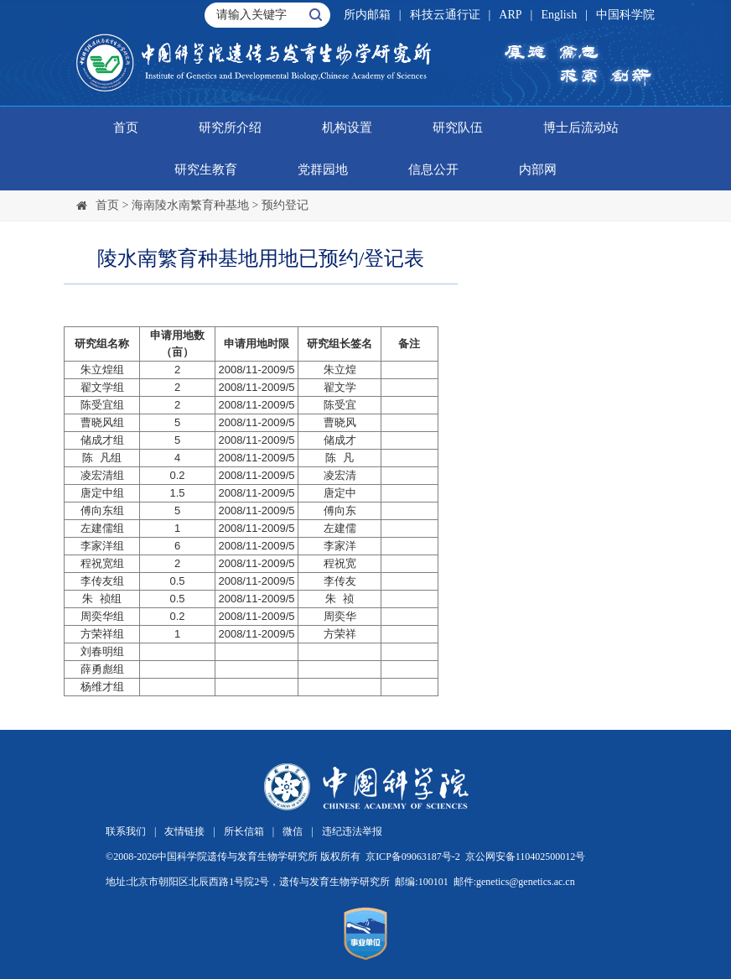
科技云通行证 (445, 14)
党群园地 (323, 169)
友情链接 (184, 831)
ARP (510, 14)
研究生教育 (205, 169)
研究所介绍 (230, 127)
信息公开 (433, 169)
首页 (125, 127)
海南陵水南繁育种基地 (190, 205)
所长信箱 (244, 831)
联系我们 (126, 831)
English (559, 14)
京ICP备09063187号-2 (413, 856)
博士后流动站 (581, 127)
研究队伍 (458, 127)
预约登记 (285, 205)
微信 (293, 831)
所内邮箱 (367, 14)
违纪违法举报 (352, 831)
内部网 (538, 169)
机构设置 (347, 127)
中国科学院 (625, 14)
